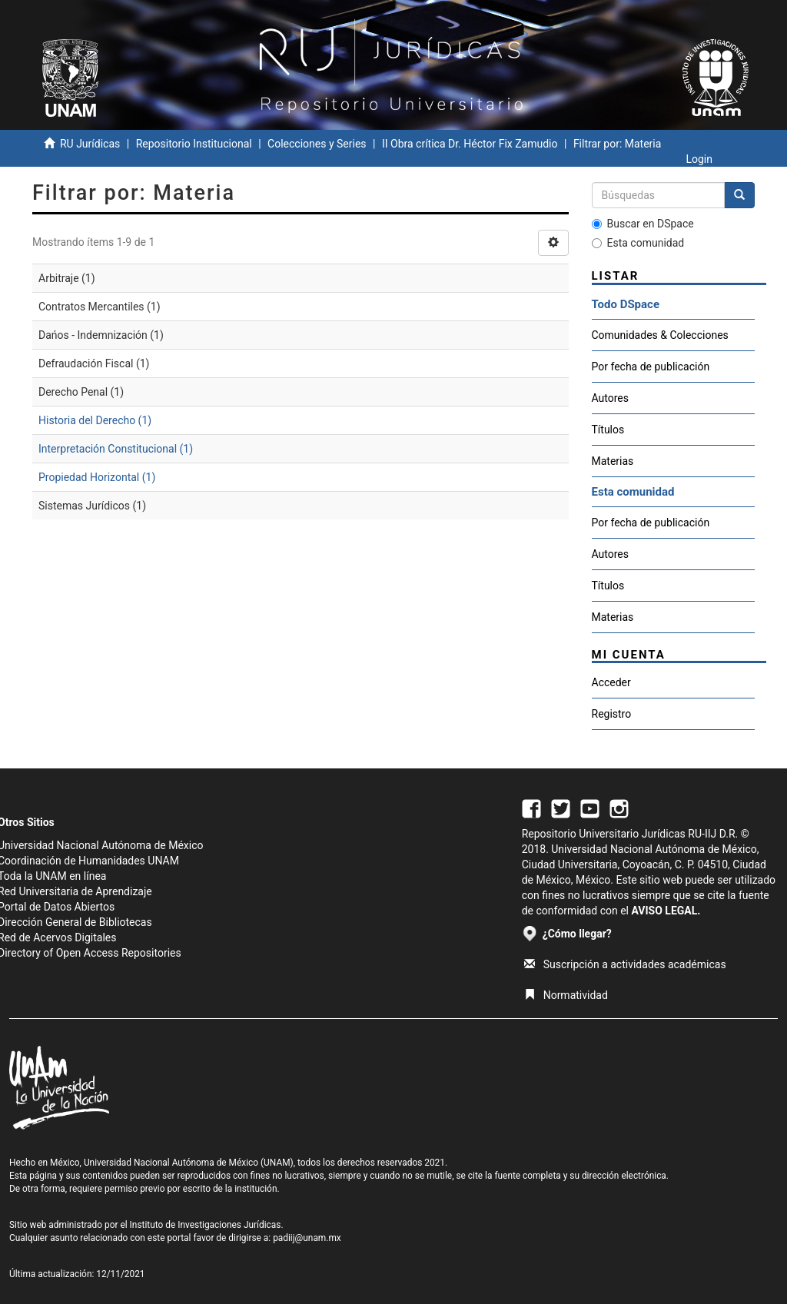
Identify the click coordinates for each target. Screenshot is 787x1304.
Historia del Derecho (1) (94, 420)
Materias (613, 461)
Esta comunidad (638, 243)
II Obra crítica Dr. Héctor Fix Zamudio (470, 144)
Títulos (608, 429)
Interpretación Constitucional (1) (115, 449)
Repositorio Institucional (194, 144)
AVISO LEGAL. (665, 910)
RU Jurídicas (90, 144)
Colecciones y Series (316, 144)
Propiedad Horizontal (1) (96, 477)
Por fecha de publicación (651, 366)
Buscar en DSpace (643, 223)
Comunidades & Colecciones (660, 335)
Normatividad (566, 995)
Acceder (611, 682)
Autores (610, 398)
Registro (612, 714)
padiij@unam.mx (307, 1238)
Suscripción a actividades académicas (625, 964)
